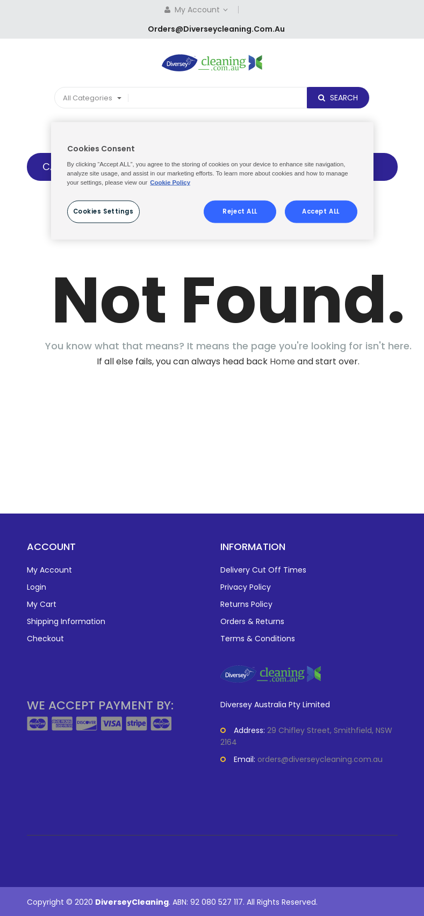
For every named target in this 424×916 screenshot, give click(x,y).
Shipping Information (66, 621)
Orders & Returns (252, 621)
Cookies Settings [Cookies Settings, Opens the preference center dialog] (103, 211)
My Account (202, 9)
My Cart (41, 604)
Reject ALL (239, 211)
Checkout (45, 638)
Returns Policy (246, 604)
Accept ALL (321, 211)
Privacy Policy (245, 587)
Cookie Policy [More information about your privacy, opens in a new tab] (170, 182)
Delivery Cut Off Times (263, 570)
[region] (212, 181)
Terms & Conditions (257, 638)
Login (36, 587)
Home (282, 361)
